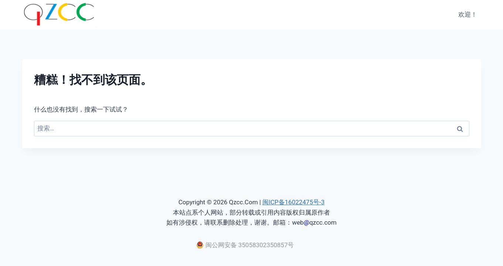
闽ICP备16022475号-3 (293, 202)
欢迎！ (467, 14)
